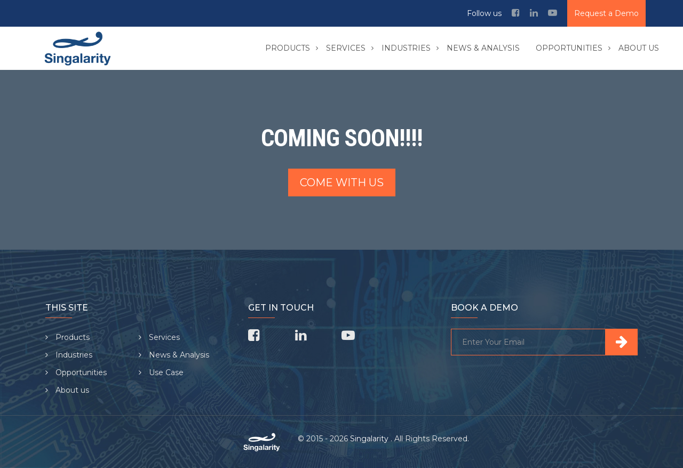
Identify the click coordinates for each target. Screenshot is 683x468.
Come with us (342, 182)
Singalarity (370, 438)
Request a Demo (606, 13)
